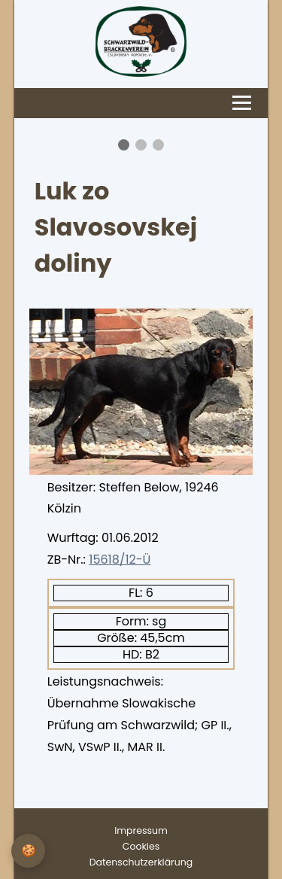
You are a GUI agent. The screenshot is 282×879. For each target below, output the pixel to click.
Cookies (141, 846)
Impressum (141, 830)
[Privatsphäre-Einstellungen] (28, 851)
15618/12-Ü (119, 559)
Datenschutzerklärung (141, 862)
